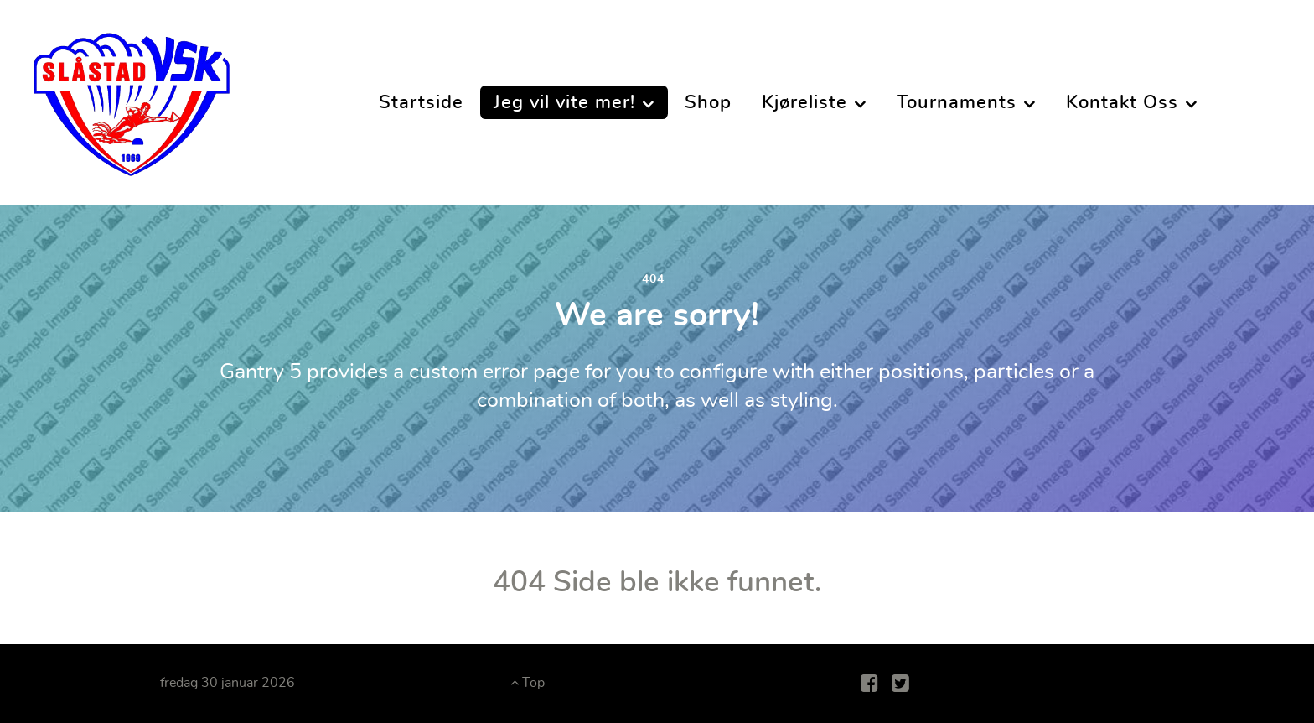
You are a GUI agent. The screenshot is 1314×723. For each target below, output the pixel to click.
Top (527, 682)
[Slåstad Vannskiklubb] (131, 97)
